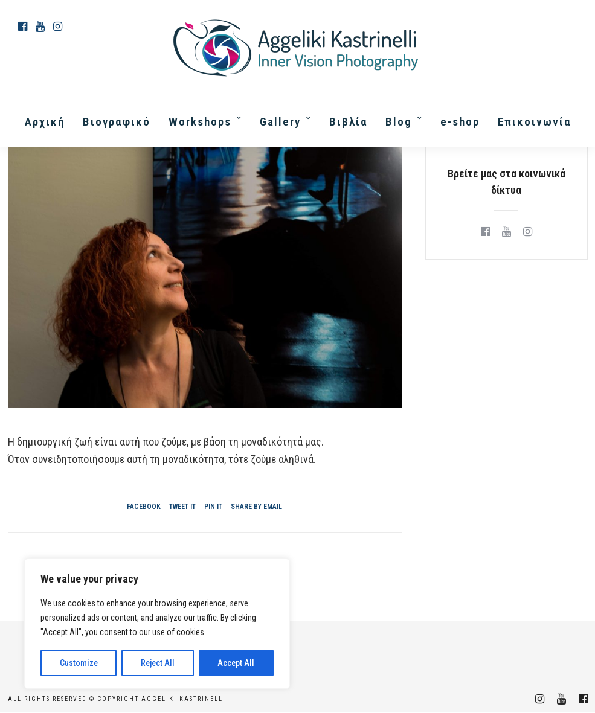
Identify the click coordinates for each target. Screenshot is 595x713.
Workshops (200, 122)
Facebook (144, 506)
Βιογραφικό (116, 122)
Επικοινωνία (534, 122)
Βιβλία (348, 122)
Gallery (280, 122)
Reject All (158, 663)
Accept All (235, 663)
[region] (157, 623)
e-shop (460, 122)
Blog (398, 122)
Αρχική (45, 122)
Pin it (213, 506)
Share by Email (256, 506)
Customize (79, 663)
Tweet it (182, 506)
